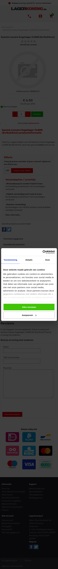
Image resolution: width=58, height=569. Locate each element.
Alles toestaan (29, 307)
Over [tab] (47, 260)
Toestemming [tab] (10, 260)
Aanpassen (29, 315)
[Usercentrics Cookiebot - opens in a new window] (42, 252)
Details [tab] (29, 260)
